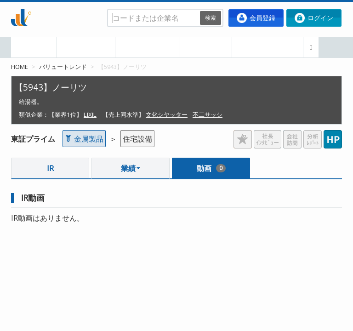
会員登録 (256, 18)
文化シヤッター (167, 114)
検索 (210, 18)
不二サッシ (207, 114)
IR (50, 168)
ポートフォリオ (267, 47)
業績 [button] (130, 168)
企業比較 (206, 47)
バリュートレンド (63, 67)
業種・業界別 (147, 47)
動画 (211, 168)
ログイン (314, 18)
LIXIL (90, 114)
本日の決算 (85, 47)
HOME (33, 47)
